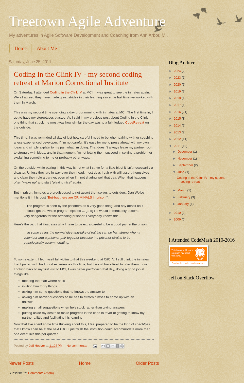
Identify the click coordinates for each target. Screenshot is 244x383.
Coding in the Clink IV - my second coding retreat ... (201, 179)
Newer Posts (21, 363)
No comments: (77, 345)
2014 (178, 125)
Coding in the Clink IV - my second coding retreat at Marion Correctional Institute (78, 78)
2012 (178, 139)
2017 (178, 105)
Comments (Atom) (41, 373)
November (185, 158)
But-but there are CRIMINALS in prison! (77, 197)
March (182, 190)
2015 (178, 118)
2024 (178, 71)
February (184, 197)
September (185, 165)
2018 (178, 98)
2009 (178, 219)
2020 (178, 84)
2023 (178, 77)
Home (21, 48)
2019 (178, 91)
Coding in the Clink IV (66, 92)
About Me (47, 48)
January (183, 204)
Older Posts (147, 363)
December (185, 151)
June (181, 172)
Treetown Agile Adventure (87, 21)
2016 (178, 112)
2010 (178, 213)
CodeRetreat (134, 122)
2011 (178, 146)
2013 (178, 132)
